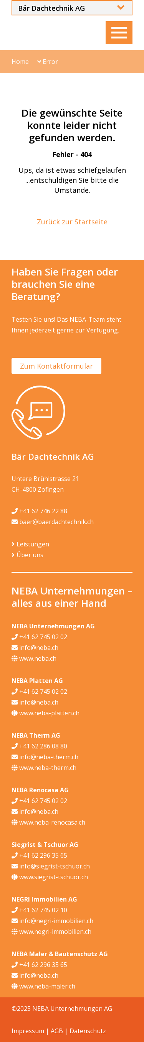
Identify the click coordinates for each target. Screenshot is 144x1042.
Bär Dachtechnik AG (51, 8)
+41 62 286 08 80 (39, 746)
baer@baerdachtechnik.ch (53, 521)
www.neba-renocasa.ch (48, 822)
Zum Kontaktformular (56, 366)
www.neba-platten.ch (45, 713)
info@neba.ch (35, 647)
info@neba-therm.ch (45, 756)
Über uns (30, 555)
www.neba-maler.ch (43, 986)
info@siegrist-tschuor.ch (51, 866)
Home (20, 61)
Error (47, 61)
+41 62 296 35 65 (39, 855)
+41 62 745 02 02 (39, 636)
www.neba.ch (34, 658)
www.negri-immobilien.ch (51, 931)
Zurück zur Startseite (72, 221)
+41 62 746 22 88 (39, 511)
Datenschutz (88, 1031)
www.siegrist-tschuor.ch (50, 877)
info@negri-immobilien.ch (52, 920)
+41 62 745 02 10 (39, 910)
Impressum (28, 1031)
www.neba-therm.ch (44, 767)
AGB (57, 1031)
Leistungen (33, 544)
